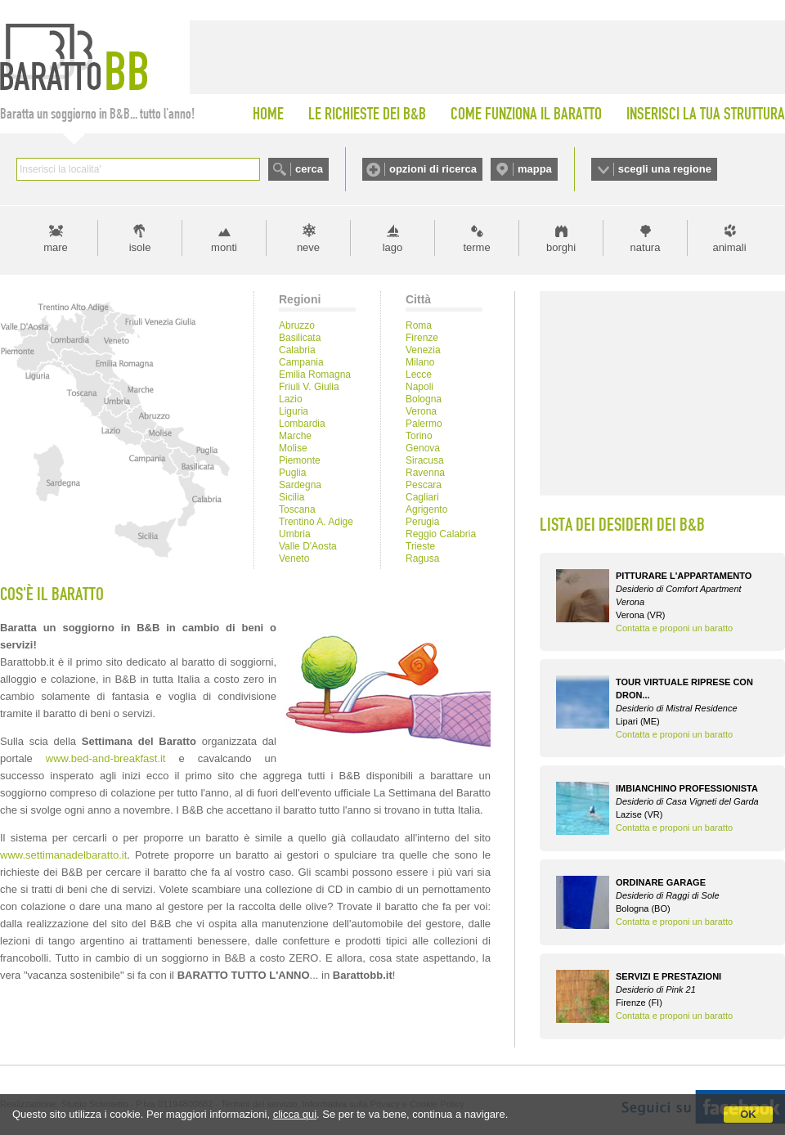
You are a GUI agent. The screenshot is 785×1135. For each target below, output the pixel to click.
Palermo (424, 423)
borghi (561, 247)
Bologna (424, 399)
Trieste (420, 546)
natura (645, 247)
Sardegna (300, 485)
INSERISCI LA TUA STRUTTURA (705, 113)
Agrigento (426, 509)
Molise (293, 448)
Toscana (297, 509)
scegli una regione (664, 169)
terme (476, 247)
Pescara (424, 485)
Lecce (419, 374)
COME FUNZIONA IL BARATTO (526, 113)
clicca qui (294, 1114)
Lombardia (302, 423)
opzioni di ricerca (433, 169)
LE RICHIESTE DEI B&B (367, 113)
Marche (295, 436)
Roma (419, 325)
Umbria (295, 534)
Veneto (294, 558)
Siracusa (425, 460)
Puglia (292, 472)
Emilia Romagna (315, 374)
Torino (419, 436)
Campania (301, 362)
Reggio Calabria (441, 534)
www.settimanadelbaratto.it (63, 855)
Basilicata (300, 337)
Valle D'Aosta (308, 546)
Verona (421, 411)
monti (224, 247)
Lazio (291, 399)
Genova (423, 448)
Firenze (422, 337)
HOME (268, 113)
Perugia (422, 521)
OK (748, 1114)
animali (729, 247)
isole (140, 247)
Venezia (423, 350)
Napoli (419, 387)
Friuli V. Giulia (309, 387)
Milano (420, 362)
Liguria (293, 411)
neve (308, 247)
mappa (535, 169)
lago (393, 247)
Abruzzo (297, 325)
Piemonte (300, 460)
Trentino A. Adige (316, 521)
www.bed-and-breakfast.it (106, 758)
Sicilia (291, 497)
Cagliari (422, 497)
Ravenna (425, 472)
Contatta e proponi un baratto (674, 628)
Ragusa (422, 558)
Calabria (297, 350)
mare (55, 247)
